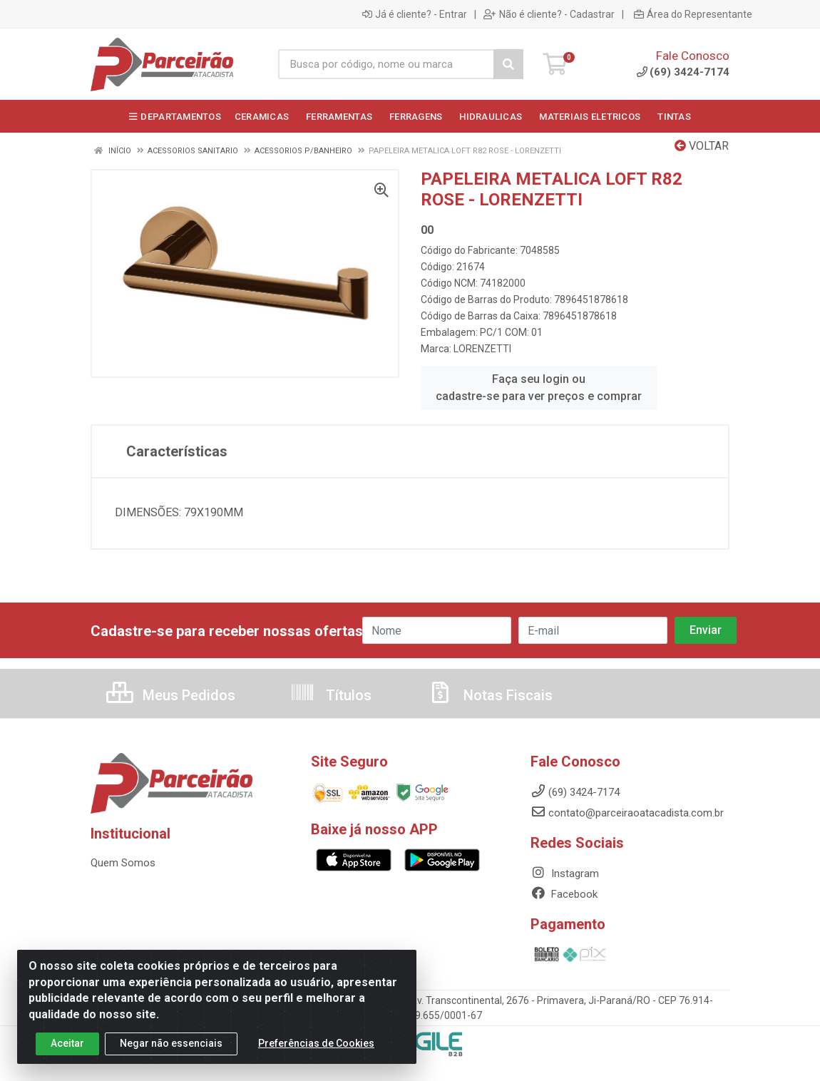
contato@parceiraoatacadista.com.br (627, 812)
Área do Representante (693, 14)
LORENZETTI (482, 348)
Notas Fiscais (490, 695)
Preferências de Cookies (316, 1043)
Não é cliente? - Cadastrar (549, 14)
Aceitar (67, 1043)
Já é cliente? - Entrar (414, 14)
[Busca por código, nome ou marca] (386, 64)
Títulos (330, 695)
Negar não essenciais (171, 1043)
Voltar (702, 146)
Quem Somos (123, 862)
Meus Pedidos (170, 695)
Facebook (564, 894)
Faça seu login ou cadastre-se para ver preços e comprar (539, 387)
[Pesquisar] (508, 64)
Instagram (565, 873)
